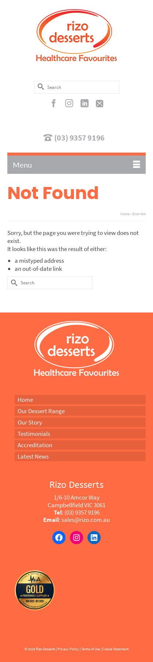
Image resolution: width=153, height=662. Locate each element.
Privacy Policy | (69, 649)
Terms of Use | (91, 649)
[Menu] (76, 165)
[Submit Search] (39, 86)
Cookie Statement (115, 649)
